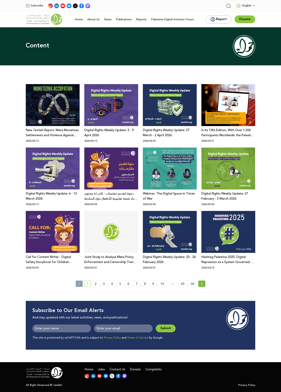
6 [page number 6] (128, 284)
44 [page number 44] (192, 284)
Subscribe (34, 6)
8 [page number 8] (145, 284)
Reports (141, 19)
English (243, 6)
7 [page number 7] (137, 284)
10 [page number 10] (162, 284)
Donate (135, 369)
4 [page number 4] (112, 284)
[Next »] (201, 284)
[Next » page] (201, 284)
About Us (93, 19)
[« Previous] (79, 284)
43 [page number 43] (182, 284)
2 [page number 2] (95, 284)
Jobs (101, 369)
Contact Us (117, 369)
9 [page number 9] (153, 284)
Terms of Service (137, 338)
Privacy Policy (112, 338)
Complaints (153, 369)
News (108, 19)
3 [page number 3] (104, 284)
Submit (165, 328)
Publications (124, 19)
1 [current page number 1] (89, 284)
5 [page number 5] (120, 284)
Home (79, 19)
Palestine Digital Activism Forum (172, 19)
